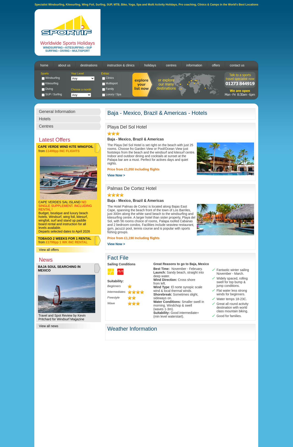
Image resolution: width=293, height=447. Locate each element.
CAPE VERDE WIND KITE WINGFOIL (65, 146)
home (44, 65)
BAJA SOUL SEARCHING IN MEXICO (59, 268)
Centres (46, 126)
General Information (57, 111)
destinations (89, 65)
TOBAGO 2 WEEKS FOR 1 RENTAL (64, 238)
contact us (237, 65)
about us (64, 65)
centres (171, 65)
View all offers (49, 250)
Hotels (45, 119)
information (194, 65)
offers (216, 65)
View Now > (116, 175)
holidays (150, 65)
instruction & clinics (120, 65)
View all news (48, 326)
